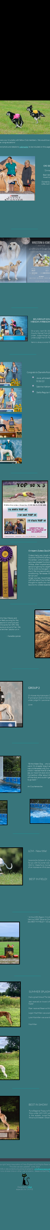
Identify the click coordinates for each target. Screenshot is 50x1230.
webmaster (23, 147)
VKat (30, 1187)
